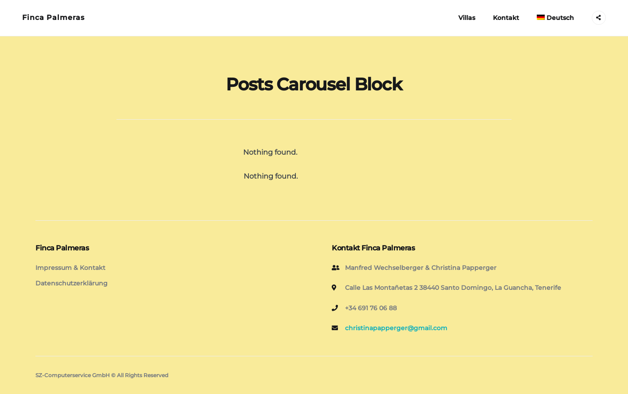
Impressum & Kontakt (70, 268)
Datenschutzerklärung (71, 283)
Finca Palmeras (53, 17)
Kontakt (506, 18)
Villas (466, 18)
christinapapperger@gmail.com (396, 328)
